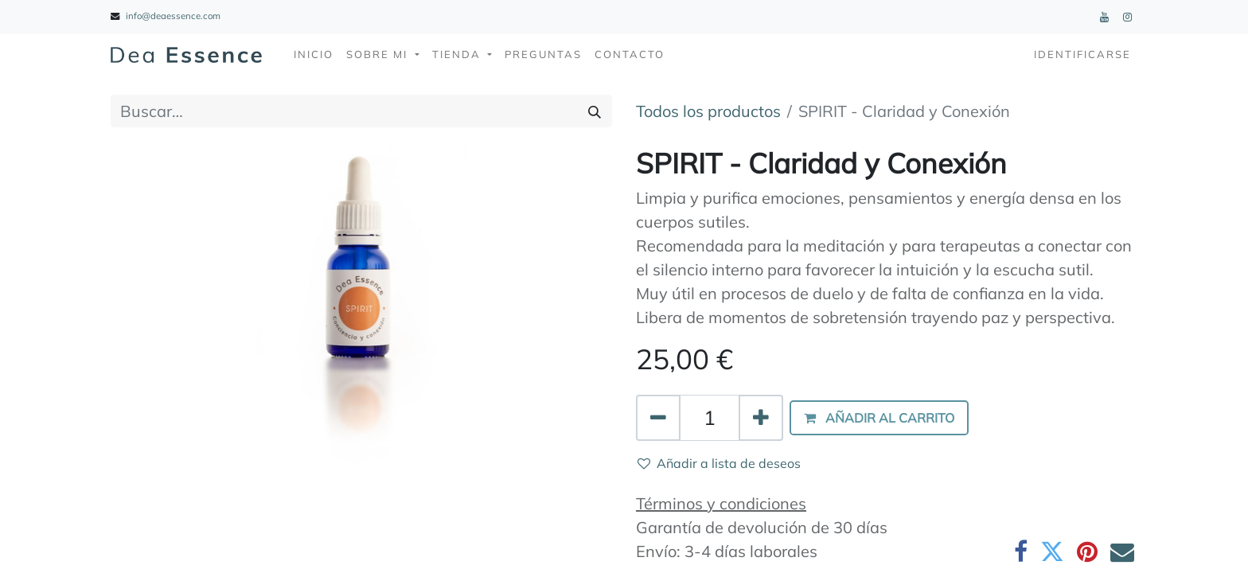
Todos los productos (708, 111)
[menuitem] (313, 55)
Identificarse (1082, 54)
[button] (879, 417)
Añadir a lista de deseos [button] (719, 463)
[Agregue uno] (761, 418)
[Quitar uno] (658, 418)
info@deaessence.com (173, 15)
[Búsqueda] (594, 111)
